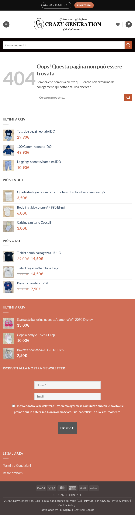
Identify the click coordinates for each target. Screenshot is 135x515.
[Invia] (128, 45)
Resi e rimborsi (13, 473)
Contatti (75, 495)
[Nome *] (67, 385)
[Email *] (67, 396)
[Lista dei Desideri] (118, 24)
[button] (56, 5)
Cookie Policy (67, 505)
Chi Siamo (60, 495)
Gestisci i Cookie (84, 509)
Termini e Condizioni (17, 465)
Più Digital (65, 509)
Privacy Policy (121, 500)
